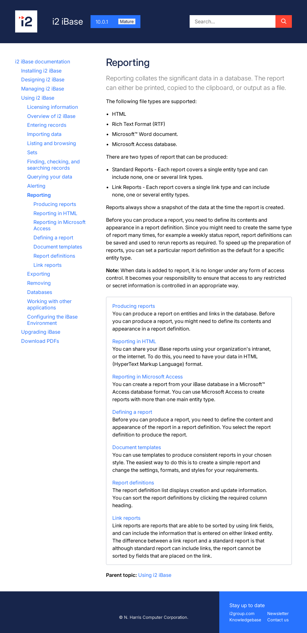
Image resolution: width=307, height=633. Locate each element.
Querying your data (49, 176)
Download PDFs (40, 341)
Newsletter (278, 613)
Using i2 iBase (37, 98)
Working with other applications (49, 304)
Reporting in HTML (55, 213)
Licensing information (52, 107)
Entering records (46, 125)
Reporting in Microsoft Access (147, 376)
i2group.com (242, 613)
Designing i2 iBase (42, 79)
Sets (32, 152)
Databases (39, 292)
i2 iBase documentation (42, 61)
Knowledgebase (245, 619)
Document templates (57, 246)
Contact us (278, 619)
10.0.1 (115, 22)
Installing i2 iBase (41, 70)
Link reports (47, 265)
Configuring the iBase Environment (52, 320)
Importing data (44, 134)
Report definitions (54, 256)
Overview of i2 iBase (51, 116)
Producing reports (54, 204)
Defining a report (53, 237)
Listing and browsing (51, 143)
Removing (39, 283)
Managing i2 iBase (42, 88)
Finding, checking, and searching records (53, 164)
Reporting (39, 195)
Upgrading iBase (40, 332)
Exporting (38, 274)
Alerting (36, 186)
